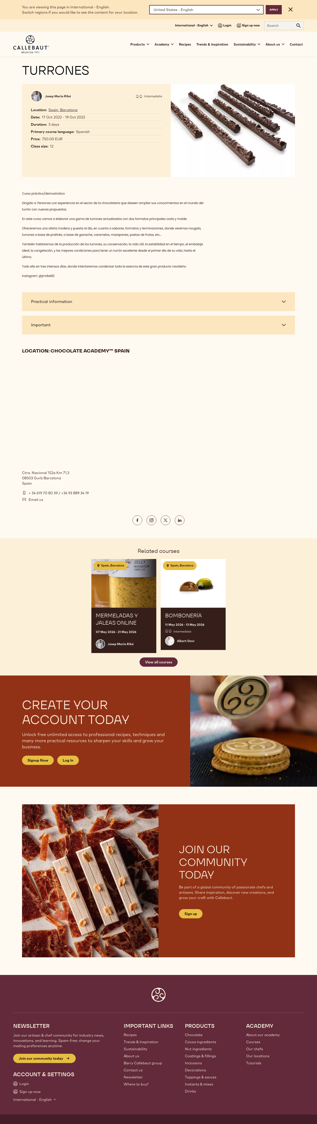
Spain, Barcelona (62, 110)
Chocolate (194, 1035)
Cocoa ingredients (200, 1042)
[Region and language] (206, 9)
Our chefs (254, 1049)
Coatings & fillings (200, 1056)
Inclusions (193, 1063)
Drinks (190, 1091)
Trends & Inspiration (212, 44)
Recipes (185, 44)
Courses (253, 1042)
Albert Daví (185, 641)
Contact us (133, 1070)
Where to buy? (136, 1084)
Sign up (190, 914)
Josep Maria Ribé (58, 96)
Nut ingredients (198, 1049)
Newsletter (133, 1077)
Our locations (257, 1056)
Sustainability (135, 1049)
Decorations (195, 1070)
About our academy (263, 1035)
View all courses (158, 662)
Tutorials (253, 1063)
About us (131, 1056)
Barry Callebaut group (143, 1063)
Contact (296, 44)
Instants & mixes (199, 1084)
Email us (36, 499)
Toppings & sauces (200, 1077)
